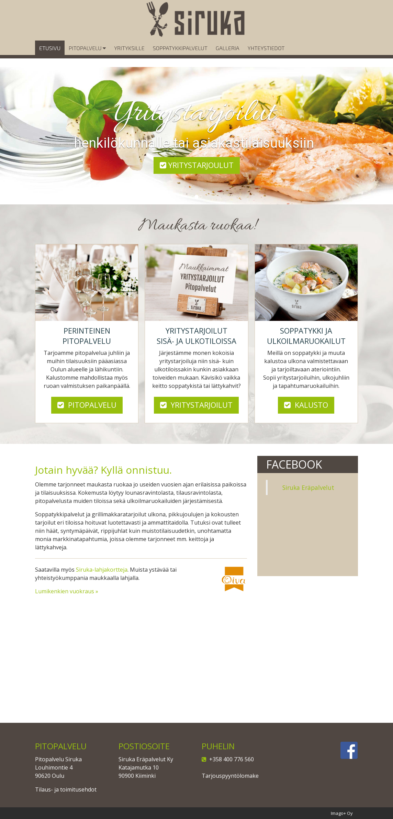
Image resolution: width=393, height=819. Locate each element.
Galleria (227, 57)
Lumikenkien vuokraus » (66, 591)
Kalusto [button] (306, 405)
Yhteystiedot (266, 57)
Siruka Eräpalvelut (308, 487)
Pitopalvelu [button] (86, 405)
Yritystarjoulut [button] (197, 165)
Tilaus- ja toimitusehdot (66, 789)
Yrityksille (129, 57)
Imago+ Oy (342, 813)
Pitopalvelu (87, 57)
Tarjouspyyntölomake (230, 775)
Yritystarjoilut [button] (196, 405)
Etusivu (49, 57)
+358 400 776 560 (230, 759)
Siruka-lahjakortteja (101, 569)
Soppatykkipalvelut (180, 57)
